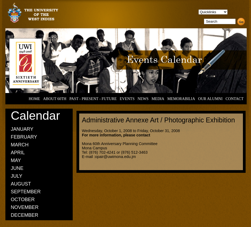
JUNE (17, 168)
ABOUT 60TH (54, 99)
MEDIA (158, 99)
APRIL (18, 152)
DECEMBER (24, 215)
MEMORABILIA (181, 99)
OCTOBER (23, 199)
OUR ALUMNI (210, 99)
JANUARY (22, 129)
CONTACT (234, 99)
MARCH (20, 144)
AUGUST (21, 184)
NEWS (143, 99)
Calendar (35, 115)
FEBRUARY (24, 137)
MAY (16, 160)
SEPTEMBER (26, 191)
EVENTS (127, 99)
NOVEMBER (25, 207)
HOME (34, 99)
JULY (16, 176)
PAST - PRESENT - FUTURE (93, 99)
